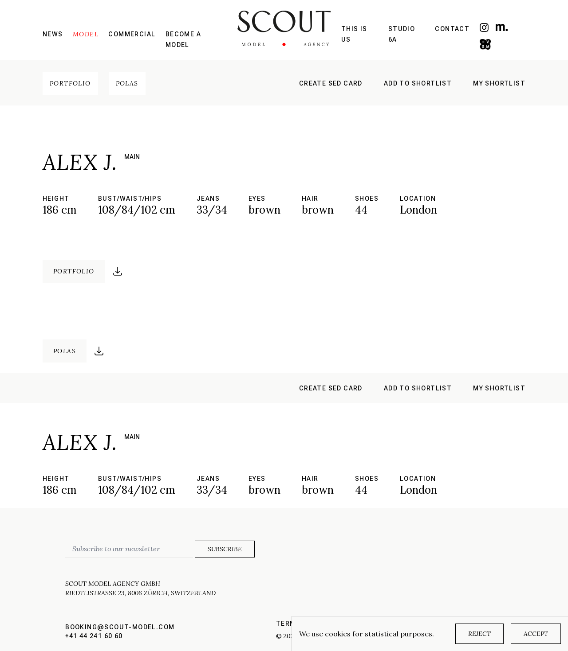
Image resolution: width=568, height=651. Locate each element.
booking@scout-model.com (119, 627)
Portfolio (70, 83)
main (132, 156)
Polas (127, 83)
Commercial (131, 34)
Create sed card (331, 83)
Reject (479, 634)
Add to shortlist (418, 83)
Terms (288, 623)
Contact (452, 28)
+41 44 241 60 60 (93, 635)
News (53, 34)
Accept (536, 634)
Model (86, 34)
